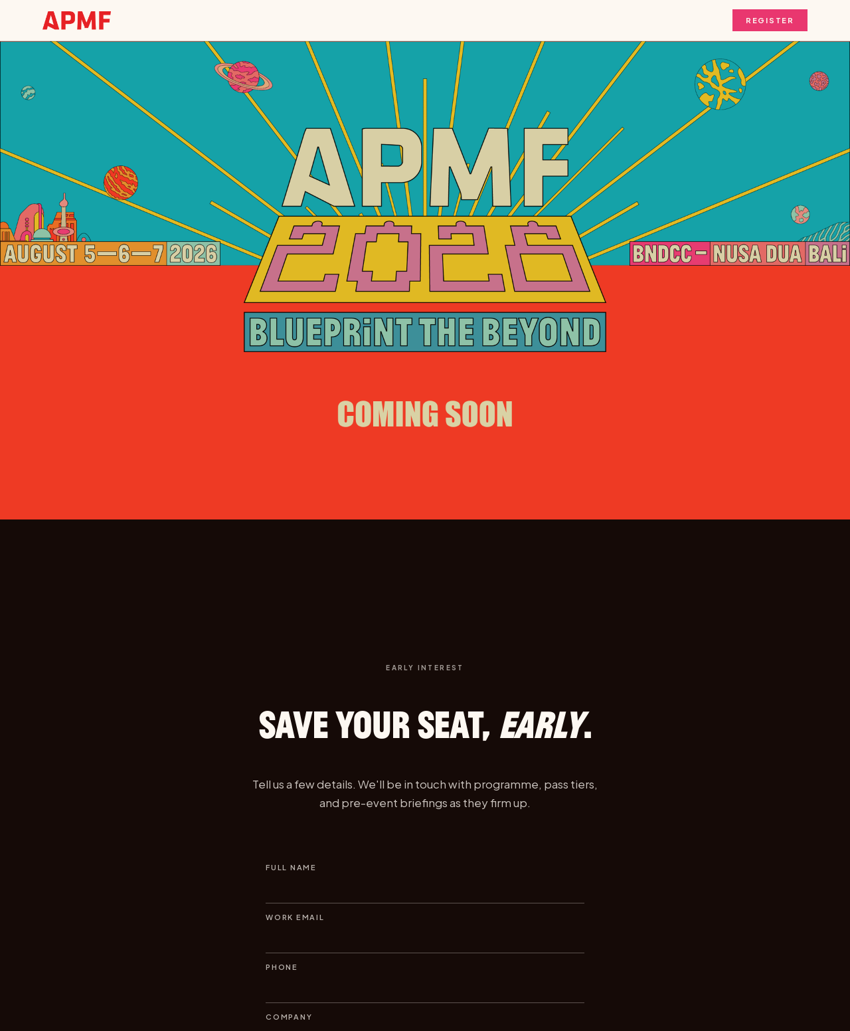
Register (770, 20)
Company (289, 1016)
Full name (291, 867)
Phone (282, 967)
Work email (295, 917)
